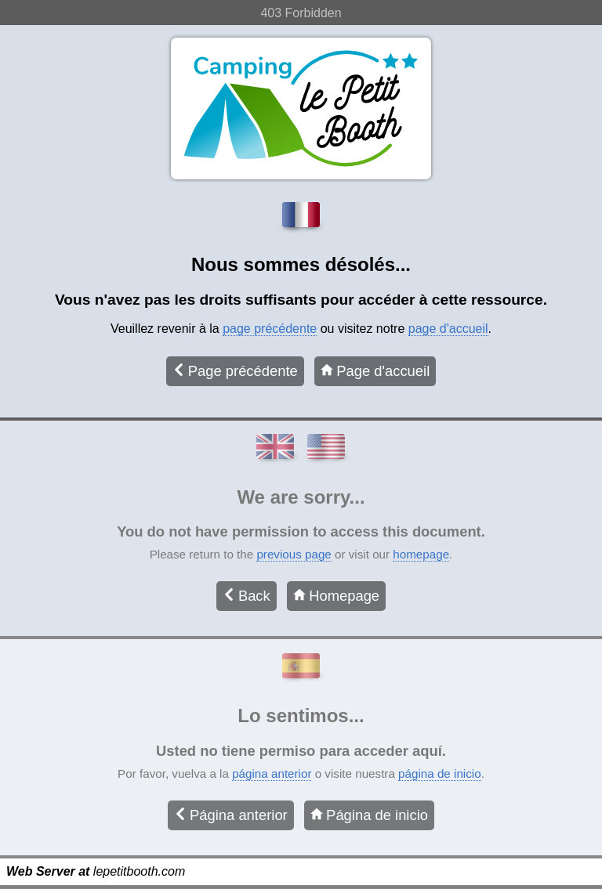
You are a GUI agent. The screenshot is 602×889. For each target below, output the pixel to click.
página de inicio (439, 773)
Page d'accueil (375, 371)
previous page (293, 554)
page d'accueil (448, 328)
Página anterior (231, 815)
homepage (421, 554)
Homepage (336, 595)
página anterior (271, 773)
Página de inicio (369, 815)
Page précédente (235, 371)
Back (246, 595)
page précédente (270, 328)
